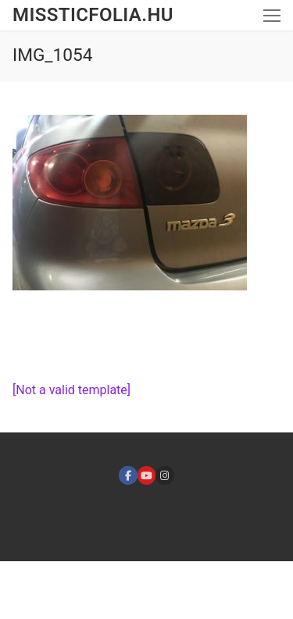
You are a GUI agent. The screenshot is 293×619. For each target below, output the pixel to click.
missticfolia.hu (93, 15)
